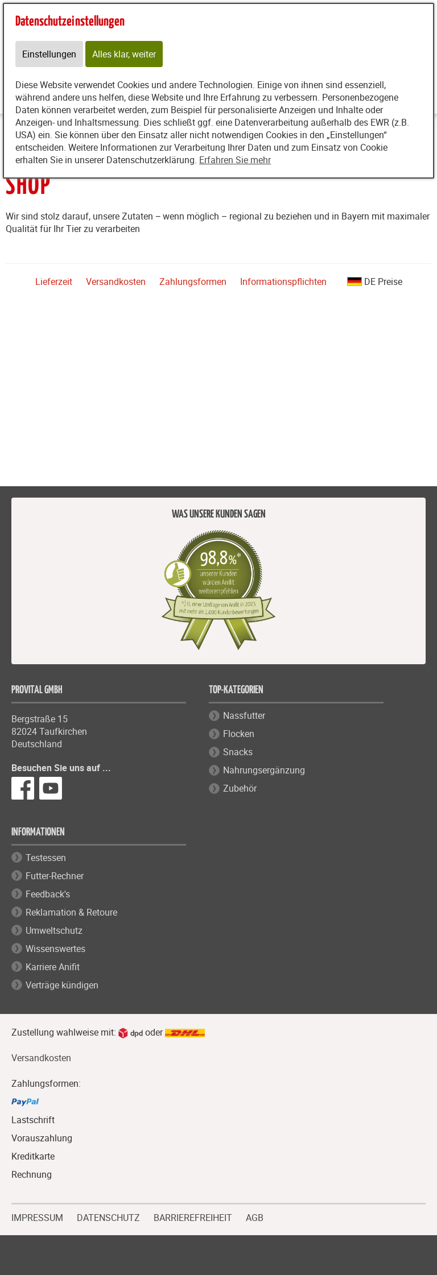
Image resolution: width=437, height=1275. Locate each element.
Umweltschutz (54, 930)
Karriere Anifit (53, 967)
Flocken (238, 733)
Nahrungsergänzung (264, 770)
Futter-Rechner (55, 876)
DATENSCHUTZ (108, 1216)
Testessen (46, 857)
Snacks (238, 752)
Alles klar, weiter (124, 54)
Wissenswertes (55, 948)
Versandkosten (116, 281)
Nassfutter (244, 715)
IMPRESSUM (37, 1216)
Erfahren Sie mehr (235, 160)
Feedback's (48, 894)
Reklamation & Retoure (71, 912)
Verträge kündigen (62, 985)
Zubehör (240, 788)
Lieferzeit (53, 281)
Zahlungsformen (192, 281)
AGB (254, 1218)
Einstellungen (49, 54)
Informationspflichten (283, 281)
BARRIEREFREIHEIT (193, 1216)
